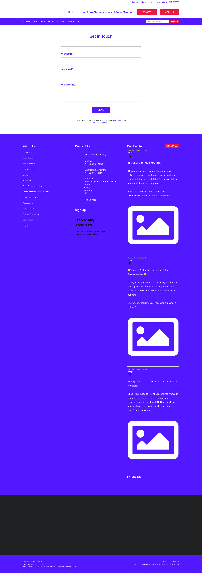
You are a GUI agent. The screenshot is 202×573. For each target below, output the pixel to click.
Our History (27, 152)
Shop (63, 21)
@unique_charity (140, 150)
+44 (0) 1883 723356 (170, 2)
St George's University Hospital (168, 564)
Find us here (90, 199)
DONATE (146, 12)
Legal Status (28, 158)
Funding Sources (29, 169)
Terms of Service (99, 122)
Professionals (39, 21)
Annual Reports (29, 163)
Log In (25, 225)
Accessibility (28, 203)
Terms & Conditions (31, 214)
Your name (66, 53)
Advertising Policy (30, 197)
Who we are (73, 21)
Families (26, 21)
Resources (27, 180)
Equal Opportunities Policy (33, 186)
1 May (130, 260)
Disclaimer (27, 175)
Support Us (53, 21)
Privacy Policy (118, 120)
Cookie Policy (28, 208)
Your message (68, 84)
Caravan (176, 562)
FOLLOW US (172, 146)
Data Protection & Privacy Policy (36, 192)
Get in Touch (28, 220)
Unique (130, 150)
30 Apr (130, 371)
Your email (66, 69)
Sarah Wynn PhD (37, 564)
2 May (130, 153)
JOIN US (169, 12)
